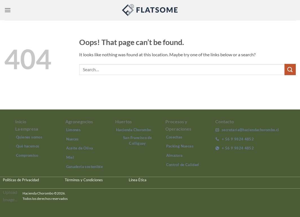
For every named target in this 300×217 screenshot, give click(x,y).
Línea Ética (137, 180)
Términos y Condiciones (84, 180)
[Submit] (290, 69)
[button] (7, 10)
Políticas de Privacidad (21, 180)
